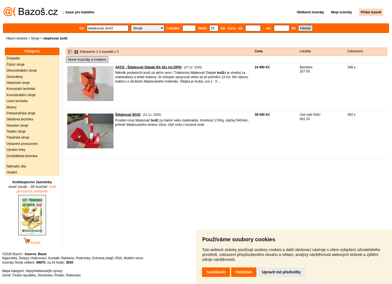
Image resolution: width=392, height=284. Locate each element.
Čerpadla (13, 58)
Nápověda (9, 258)
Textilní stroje (16, 131)
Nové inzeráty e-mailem (87, 59)
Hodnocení (39, 258)
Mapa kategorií (13, 271)
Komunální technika (21, 89)
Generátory (15, 77)
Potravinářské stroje (21, 113)
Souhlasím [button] (216, 272)
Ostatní (12, 172)
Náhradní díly (16, 166)
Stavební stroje (17, 125)
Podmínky (83, 258)
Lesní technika (17, 101)
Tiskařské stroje (18, 137)
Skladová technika (20, 119)
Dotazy (24, 258)
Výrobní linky (16, 150)
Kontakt (53, 258)
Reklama (67, 258)
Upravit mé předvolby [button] (281, 272)
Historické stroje (18, 83)
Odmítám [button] (243, 272)
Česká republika (24, 275)
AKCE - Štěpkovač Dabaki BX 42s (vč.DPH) (148, 67)
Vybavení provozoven (22, 144)
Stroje (35, 38)
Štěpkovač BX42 (127, 115)
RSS (118, 258)
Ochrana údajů (103, 258)
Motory (12, 107)
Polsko (59, 275)
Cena (258, 51)
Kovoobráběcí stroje (21, 95)
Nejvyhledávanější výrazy (44, 271)
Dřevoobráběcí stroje (22, 70)
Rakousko (73, 275)
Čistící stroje (15, 64)
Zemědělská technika (22, 156)
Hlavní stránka (16, 38)
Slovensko (45, 275)
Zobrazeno (355, 51)
